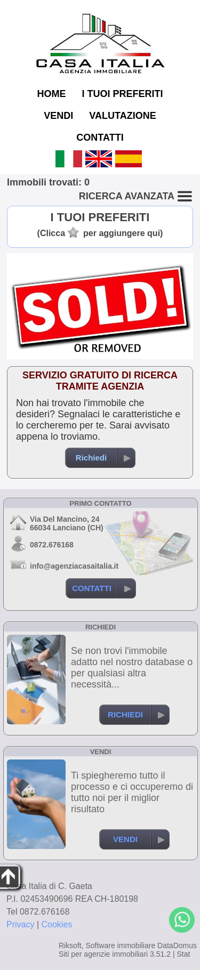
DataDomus (177, 945)
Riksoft (70, 945)
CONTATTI (99, 137)
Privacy (20, 924)
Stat (183, 954)
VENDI (58, 115)
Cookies (57, 924)
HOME (51, 93)
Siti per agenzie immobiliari (103, 954)
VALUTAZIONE (122, 115)
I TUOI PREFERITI (122, 93)
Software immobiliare (120, 945)
